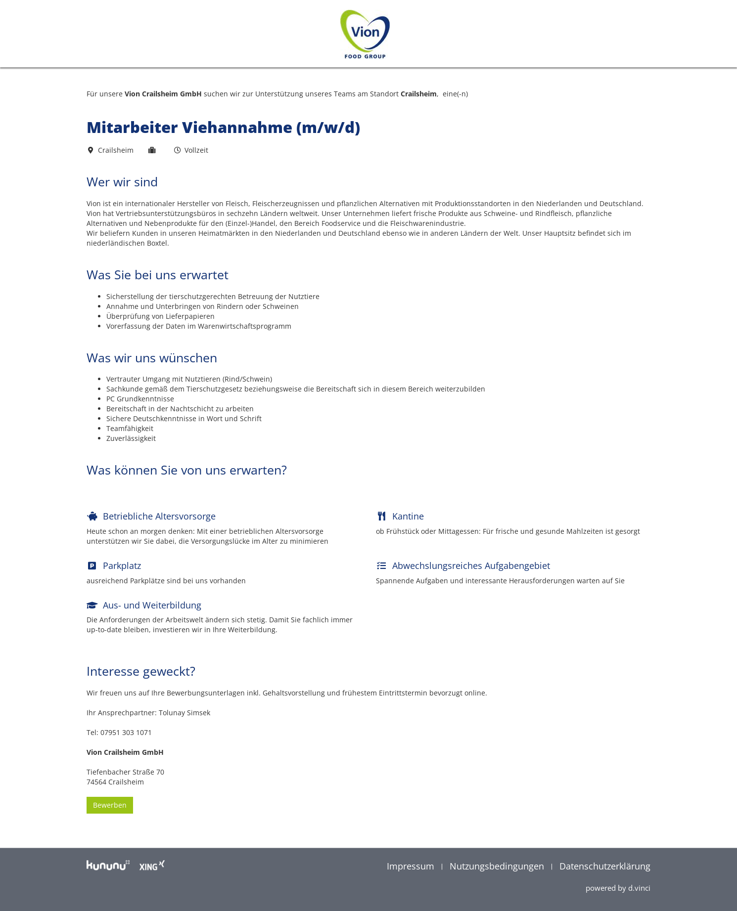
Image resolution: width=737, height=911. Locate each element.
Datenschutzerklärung (604, 866)
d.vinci (639, 888)
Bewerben (110, 815)
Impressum (412, 866)
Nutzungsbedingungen (498, 866)
